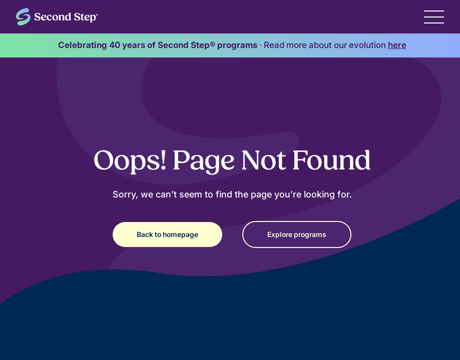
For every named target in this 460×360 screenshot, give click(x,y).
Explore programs (296, 234)
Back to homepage (167, 234)
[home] (57, 17)
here (397, 45)
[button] (434, 16)
